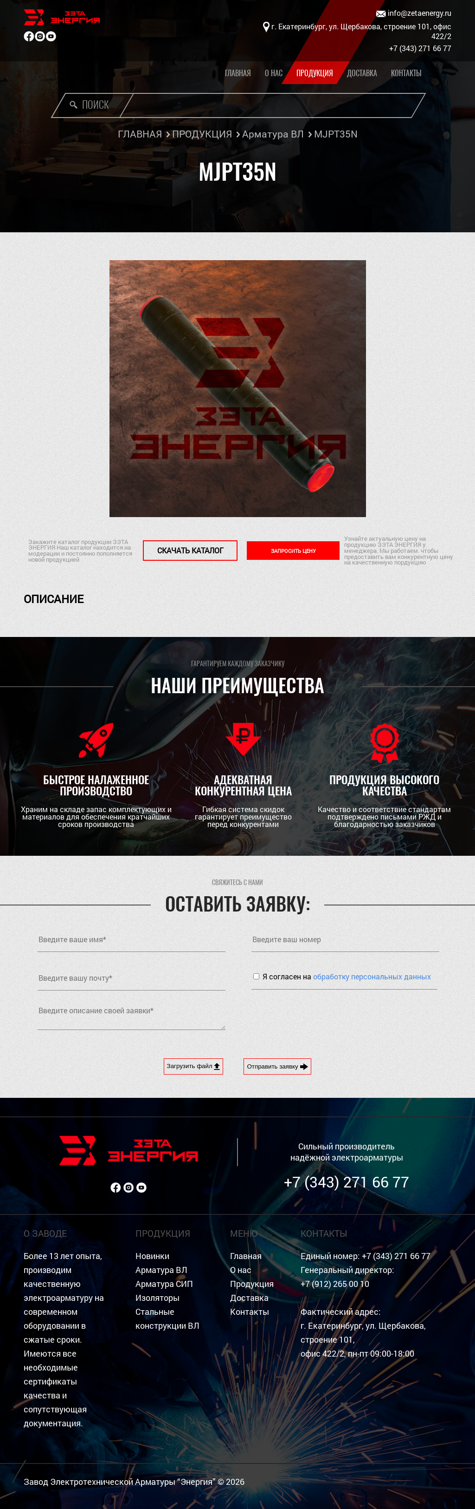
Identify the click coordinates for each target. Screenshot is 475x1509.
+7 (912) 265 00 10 (335, 1284)
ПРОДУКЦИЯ (202, 133)
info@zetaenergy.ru (413, 13)
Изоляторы (157, 1297)
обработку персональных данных (372, 976)
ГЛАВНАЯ (140, 133)
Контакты (406, 73)
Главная (238, 73)
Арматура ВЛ (273, 133)
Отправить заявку (277, 1067)
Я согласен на (347, 976)
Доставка (362, 73)
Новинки (152, 1256)
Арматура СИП (164, 1284)
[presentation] (321, 1017)
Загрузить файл (193, 1066)
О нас (273, 73)
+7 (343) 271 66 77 (346, 1182)
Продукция (314, 73)
